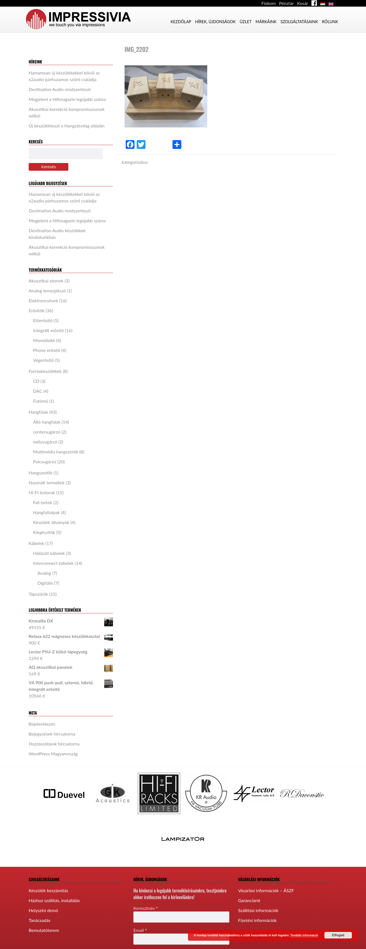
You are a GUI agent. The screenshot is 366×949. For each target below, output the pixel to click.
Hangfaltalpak (46, 512)
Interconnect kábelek (53, 563)
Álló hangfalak (46, 421)
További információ (304, 935)
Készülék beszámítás (48, 890)
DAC (37, 391)
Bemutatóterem (44, 930)
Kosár (302, 3)
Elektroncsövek (43, 300)
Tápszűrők (38, 594)
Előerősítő (43, 320)
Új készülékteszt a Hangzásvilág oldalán (66, 125)
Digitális (45, 583)
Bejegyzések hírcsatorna (52, 733)
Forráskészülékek (45, 371)
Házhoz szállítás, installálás (54, 900)
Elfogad (338, 935)
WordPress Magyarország (53, 753)
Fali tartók (42, 502)
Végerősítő (43, 360)
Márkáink (265, 21)
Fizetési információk (257, 920)
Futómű (40, 400)
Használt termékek (46, 482)
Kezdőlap (181, 21)
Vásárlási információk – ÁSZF (266, 890)
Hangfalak (38, 412)
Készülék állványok (51, 522)
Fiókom (269, 3)
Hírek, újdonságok (215, 21)
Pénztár (286, 3)
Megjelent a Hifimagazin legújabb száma (67, 99)
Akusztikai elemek (46, 280)
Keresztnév (145, 908)
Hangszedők (40, 472)
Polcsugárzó (44, 461)
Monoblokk (44, 340)
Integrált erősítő (48, 330)
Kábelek (36, 543)
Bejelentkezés (42, 723)
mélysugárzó (45, 441)
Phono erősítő (46, 350)
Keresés (48, 167)
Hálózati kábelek (49, 553)
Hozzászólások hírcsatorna (54, 743)
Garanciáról (249, 900)
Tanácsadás (39, 920)
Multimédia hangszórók (55, 451)
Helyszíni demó (43, 910)
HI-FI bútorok (42, 492)
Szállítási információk (258, 910)
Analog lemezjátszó (47, 290)
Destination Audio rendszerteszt (60, 89)
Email (140, 930)
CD (36, 381)
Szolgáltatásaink (299, 21)
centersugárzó (46, 431)
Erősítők (36, 310)
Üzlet (245, 21)
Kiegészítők (44, 532)
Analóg (44, 573)
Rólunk (330, 21)
